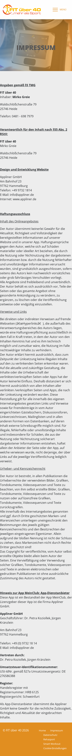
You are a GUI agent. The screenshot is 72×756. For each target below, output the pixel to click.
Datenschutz (50, 735)
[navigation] (58, 9)
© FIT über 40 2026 (16, 730)
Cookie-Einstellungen (55, 748)
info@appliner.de (22, 195)
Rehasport (49, 739)
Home (42, 730)
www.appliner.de (24, 199)
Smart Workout (51, 743)
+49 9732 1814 (22, 190)
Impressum (56, 730)
